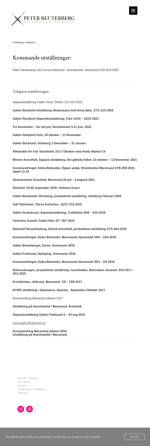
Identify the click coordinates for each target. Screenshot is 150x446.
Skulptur (22, 385)
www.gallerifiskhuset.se (29, 322)
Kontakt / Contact (27, 378)
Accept (134, 436)
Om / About (23, 381)
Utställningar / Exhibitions (31, 389)
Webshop (22, 392)
